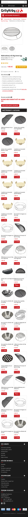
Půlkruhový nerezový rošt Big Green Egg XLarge (7, 388)
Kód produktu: (4, 57)
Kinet (24, 513)
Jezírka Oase (4, 487)
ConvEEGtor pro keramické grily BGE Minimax (19, 193)
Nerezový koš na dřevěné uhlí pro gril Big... (7, 301)
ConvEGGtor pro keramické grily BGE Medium (19, 171)
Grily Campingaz (5, 485)
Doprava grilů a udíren (6, 449)
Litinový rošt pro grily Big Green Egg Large (19, 301)
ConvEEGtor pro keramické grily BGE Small (6, 193)
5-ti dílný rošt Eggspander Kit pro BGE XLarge (20, 323)
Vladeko (3, 479)
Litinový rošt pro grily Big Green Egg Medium (19, 128)
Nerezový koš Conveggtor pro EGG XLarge (7, 236)
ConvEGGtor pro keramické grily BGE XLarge (19, 149)
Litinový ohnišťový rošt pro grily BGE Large (6, 366)
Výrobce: (3, 59)
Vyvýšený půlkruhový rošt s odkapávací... (19, 388)
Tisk (18, 71)
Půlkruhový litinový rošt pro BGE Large (7, 128)
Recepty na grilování (6, 468)
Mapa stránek (4, 457)
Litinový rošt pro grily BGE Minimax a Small (6, 149)
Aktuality (3, 464)
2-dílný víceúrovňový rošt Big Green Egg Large (20, 257)
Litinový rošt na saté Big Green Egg (7, 279)
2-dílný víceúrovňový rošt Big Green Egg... (20, 345)
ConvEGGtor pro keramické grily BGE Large (6, 171)
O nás (2, 466)
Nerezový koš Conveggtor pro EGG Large (20, 214)
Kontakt (12, 6)
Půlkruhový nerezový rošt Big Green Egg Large (7, 257)
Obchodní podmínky (6, 447)
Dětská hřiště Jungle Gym (7, 481)
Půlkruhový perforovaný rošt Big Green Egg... (20, 236)
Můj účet (3, 455)
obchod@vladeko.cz (8, 501)
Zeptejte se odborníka (8, 71)
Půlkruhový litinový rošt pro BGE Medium (7, 410)
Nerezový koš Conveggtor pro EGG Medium (20, 410)
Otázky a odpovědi (5, 470)
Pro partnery (4, 472)
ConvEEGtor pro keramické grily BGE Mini (6, 214)
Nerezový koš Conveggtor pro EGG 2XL (7, 432)
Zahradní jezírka (5, 483)
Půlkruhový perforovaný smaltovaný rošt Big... (19, 279)
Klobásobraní (4, 451)
